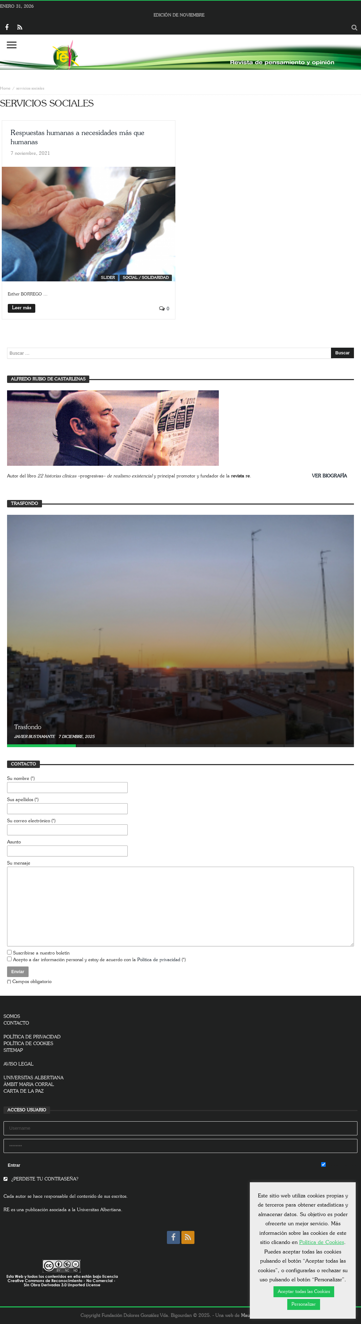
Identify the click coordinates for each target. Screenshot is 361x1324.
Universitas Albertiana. (99, 1210)
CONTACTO (16, 1023)
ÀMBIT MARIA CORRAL (29, 1084)
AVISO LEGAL (19, 1064)
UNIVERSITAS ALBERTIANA (34, 1078)
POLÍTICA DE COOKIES (28, 1044)
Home (5, 88)
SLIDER (108, 278)
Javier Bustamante (35, 737)
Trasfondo (27, 727)
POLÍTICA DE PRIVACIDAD (32, 1037)
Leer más (21, 308)
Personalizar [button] (303, 1304)
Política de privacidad (158, 960)
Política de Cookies (321, 1242)
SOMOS (12, 1016)
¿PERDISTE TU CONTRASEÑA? (41, 1179)
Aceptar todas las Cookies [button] (304, 1291)
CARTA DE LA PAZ (24, 1091)
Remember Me (339, 1165)
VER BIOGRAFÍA (329, 476)
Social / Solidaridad (146, 278)
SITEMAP (13, 1050)
